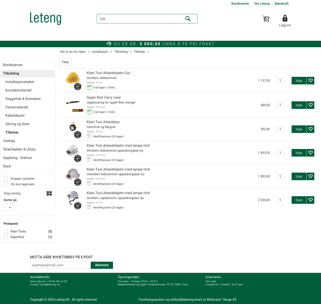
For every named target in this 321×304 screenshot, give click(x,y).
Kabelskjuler (15, 115)
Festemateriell (16, 107)
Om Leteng (262, 3)
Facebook (212, 284)
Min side (211, 281)
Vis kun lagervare (22, 184)
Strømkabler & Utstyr (19, 149)
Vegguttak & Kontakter (23, 99)
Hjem (82, 51)
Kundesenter (240, 3)
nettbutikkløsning (182, 299)
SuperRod (17, 237)
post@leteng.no (49, 284)
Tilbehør (139, 51)
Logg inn (285, 25)
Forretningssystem (152, 299)
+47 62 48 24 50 (57, 281)
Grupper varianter (22, 178)
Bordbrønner (13, 65)
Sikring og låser (17, 124)
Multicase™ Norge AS (221, 299)
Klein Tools (18, 231)
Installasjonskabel (19, 82)
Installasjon (100, 51)
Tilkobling (121, 51)
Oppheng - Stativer (17, 158)
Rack (7, 166)
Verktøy (9, 141)
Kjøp (299, 81)
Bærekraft (282, 3)
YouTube (237, 284)
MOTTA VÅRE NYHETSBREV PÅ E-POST (61, 257)
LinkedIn (224, 284)
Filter (65, 62)
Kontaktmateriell (18, 90)
